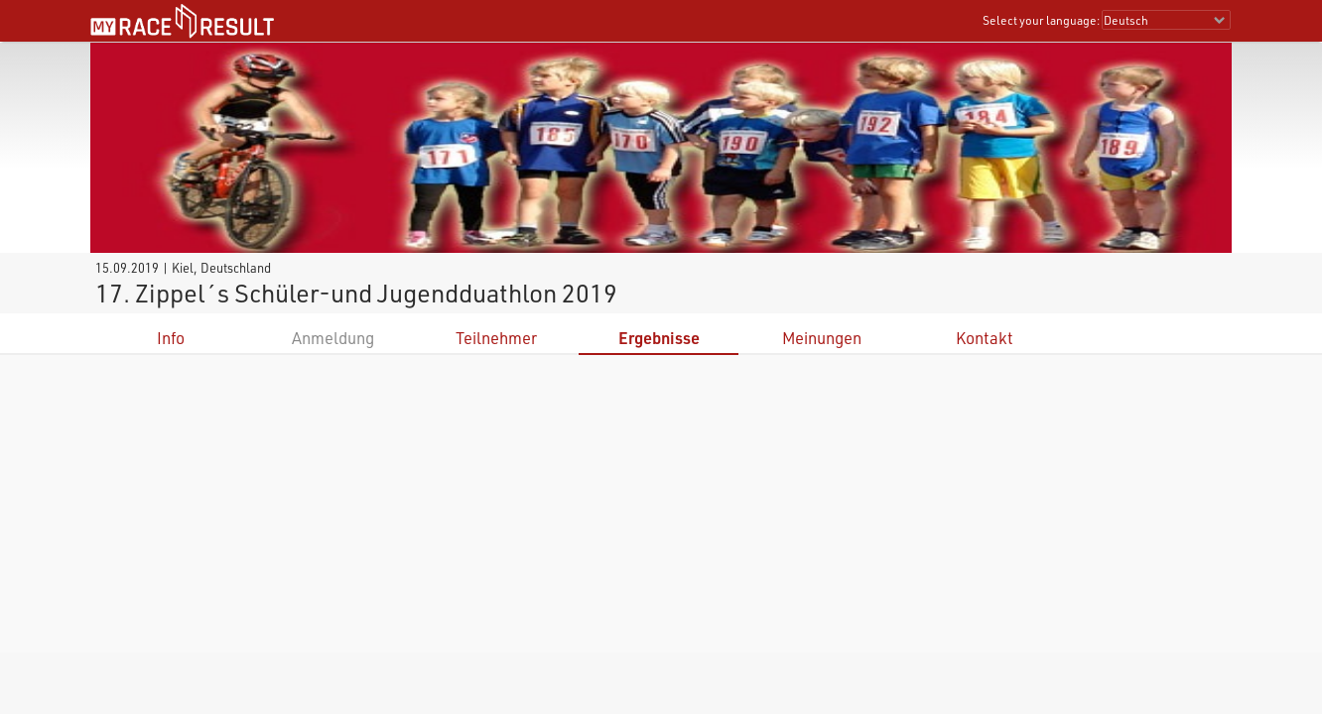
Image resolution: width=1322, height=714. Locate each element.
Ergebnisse (659, 337)
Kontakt (984, 337)
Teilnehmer (496, 337)
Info (171, 337)
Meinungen (821, 337)
